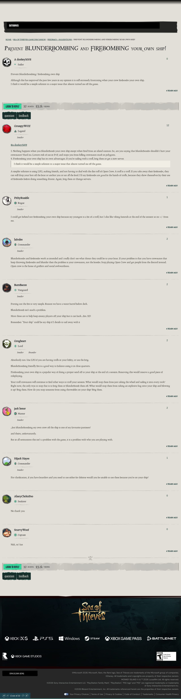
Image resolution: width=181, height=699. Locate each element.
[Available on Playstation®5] (43, 639)
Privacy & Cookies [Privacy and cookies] (113, 694)
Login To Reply (12, 106)
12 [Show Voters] (168, 125)
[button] (83, 25)
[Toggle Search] (13, 30)
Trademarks (148, 694)
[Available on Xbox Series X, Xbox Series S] (16, 639)
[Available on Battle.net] (161, 639)
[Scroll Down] (23, 695)
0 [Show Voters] (167, 59)
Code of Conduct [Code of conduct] (132, 694)
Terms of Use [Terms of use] (97, 694)
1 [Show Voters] (167, 197)
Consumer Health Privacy (167, 694)
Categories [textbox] (14, 25)
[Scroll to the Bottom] (26, 695)
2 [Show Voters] (167, 239)
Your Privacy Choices (79, 694)
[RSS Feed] (4, 39)
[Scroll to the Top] (4, 695)
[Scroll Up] (7, 695)
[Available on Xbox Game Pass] (123, 639)
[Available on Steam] (92, 639)
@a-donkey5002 (19, 145)
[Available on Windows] (69, 639)
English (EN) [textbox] (17, 673)
